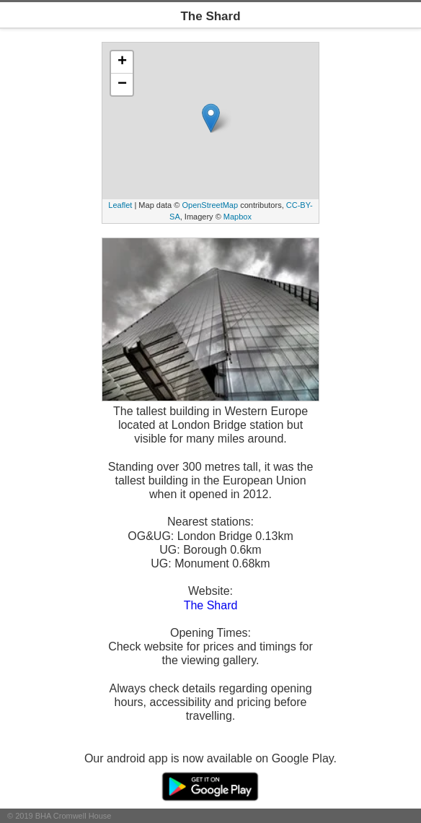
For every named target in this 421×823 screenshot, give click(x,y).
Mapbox (237, 216)
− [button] (122, 84)
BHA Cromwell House (73, 815)
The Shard (211, 605)
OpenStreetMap (210, 205)
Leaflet (120, 205)
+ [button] (122, 62)
